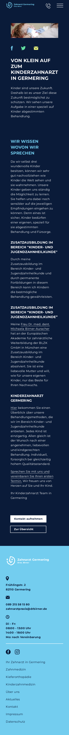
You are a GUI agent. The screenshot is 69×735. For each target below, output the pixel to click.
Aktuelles (13, 699)
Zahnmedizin (16, 669)
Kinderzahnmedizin (20, 684)
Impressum (14, 714)
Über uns (13, 692)
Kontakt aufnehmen (28, 518)
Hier (14, 408)
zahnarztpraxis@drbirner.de (26, 608)
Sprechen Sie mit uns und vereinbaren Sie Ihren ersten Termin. (32, 476)
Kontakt (12, 706)
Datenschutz (15, 721)
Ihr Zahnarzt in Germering (25, 662)
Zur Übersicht (24, 529)
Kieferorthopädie (18, 677)
